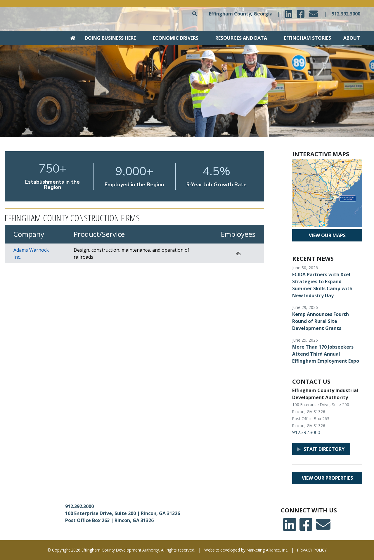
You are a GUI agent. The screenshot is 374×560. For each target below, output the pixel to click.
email (314, 12)
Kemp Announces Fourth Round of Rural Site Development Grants (320, 321)
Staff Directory (324, 449)
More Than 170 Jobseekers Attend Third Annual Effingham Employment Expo (325, 354)
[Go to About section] (350, 38)
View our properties (327, 478)
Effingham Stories (307, 38)
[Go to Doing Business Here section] (106, 38)
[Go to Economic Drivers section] (172, 38)
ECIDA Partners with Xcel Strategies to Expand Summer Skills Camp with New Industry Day (322, 285)
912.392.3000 (346, 14)
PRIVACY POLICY (312, 550)
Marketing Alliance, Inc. (267, 550)
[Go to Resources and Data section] (237, 38)
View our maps (327, 235)
